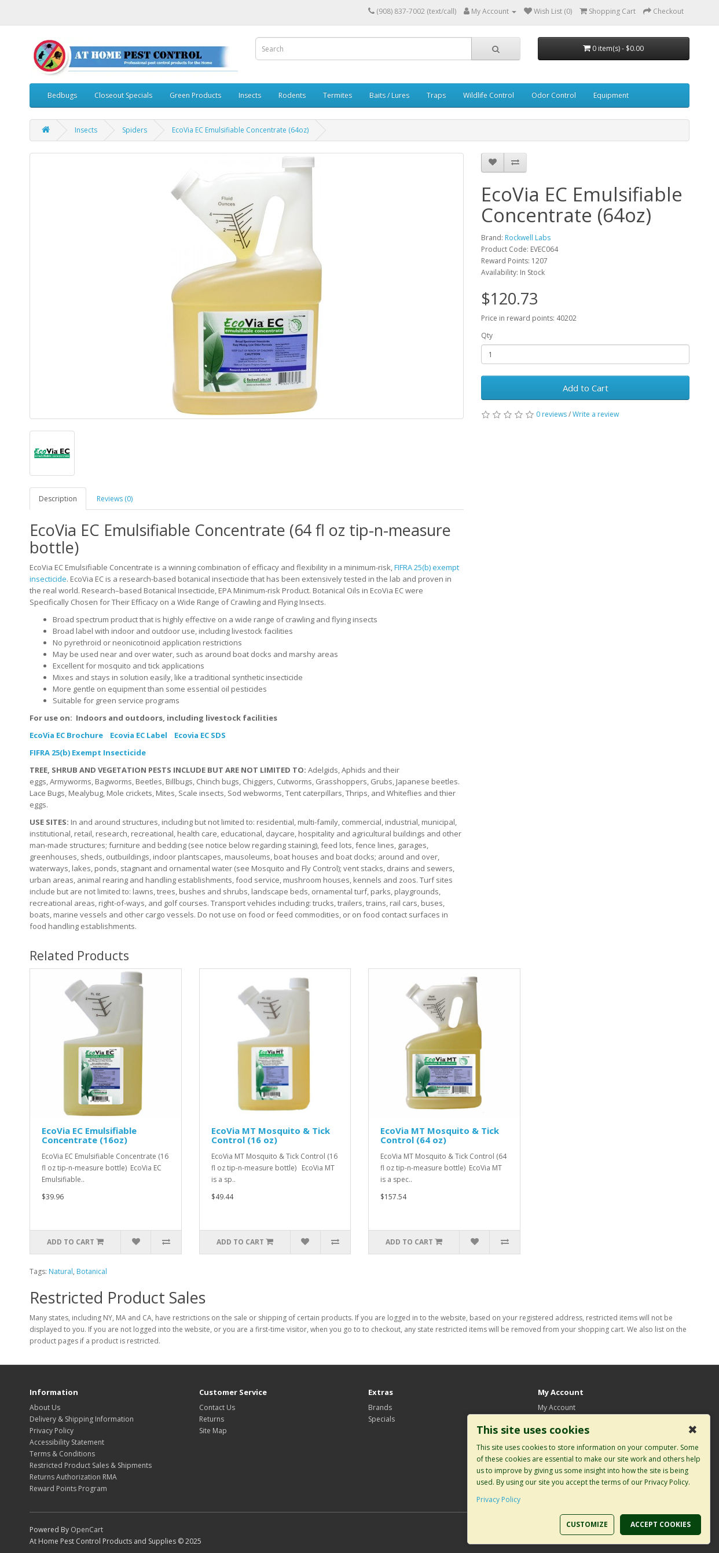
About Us (45, 1407)
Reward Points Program (68, 1488)
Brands (380, 1407)
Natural (61, 1271)
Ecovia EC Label (138, 735)
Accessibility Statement (67, 1442)
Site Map (213, 1430)
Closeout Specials (123, 95)
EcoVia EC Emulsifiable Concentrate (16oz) (89, 1135)
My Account (556, 1407)
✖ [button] (693, 1429)
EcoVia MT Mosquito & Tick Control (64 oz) (439, 1135)
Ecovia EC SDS (200, 735)
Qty (487, 335)
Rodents (292, 95)
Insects (250, 95)
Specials (381, 1419)
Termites (337, 95)
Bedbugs (62, 95)
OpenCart (87, 1529)
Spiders (134, 130)
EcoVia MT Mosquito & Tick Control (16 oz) (270, 1135)
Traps (436, 95)
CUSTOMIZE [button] (587, 1524)
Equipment (611, 95)
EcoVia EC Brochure (66, 735)
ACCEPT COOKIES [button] (660, 1524)
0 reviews (551, 414)
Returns (211, 1419)
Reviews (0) (115, 499)
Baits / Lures (389, 95)
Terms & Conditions (62, 1454)
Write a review (596, 414)
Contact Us (217, 1407)
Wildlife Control (488, 95)
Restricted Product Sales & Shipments (91, 1465)
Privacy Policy (52, 1430)
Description (58, 499)
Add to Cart (585, 388)
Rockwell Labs (528, 238)
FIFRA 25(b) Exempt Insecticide (88, 752)
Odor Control (553, 95)
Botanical (91, 1271)
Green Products (195, 95)
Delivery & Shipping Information (82, 1419)
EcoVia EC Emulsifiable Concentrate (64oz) (240, 130)
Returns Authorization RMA (73, 1477)
